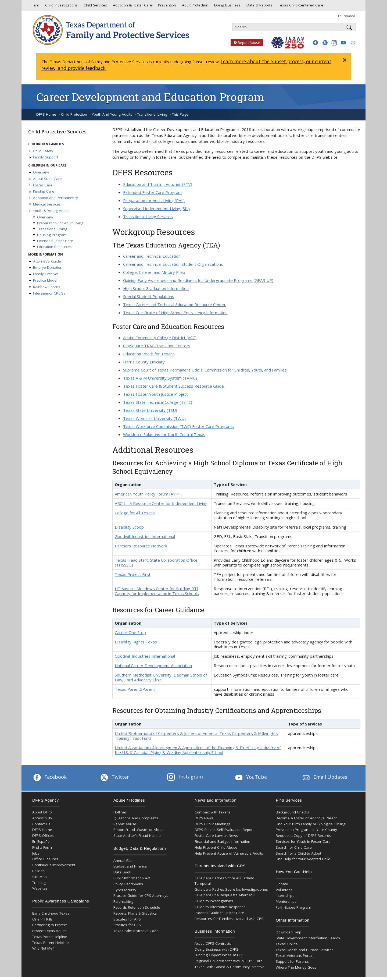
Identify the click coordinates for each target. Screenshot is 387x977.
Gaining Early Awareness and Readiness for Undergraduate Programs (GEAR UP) (198, 280)
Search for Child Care (294, 847)
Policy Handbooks (128, 884)
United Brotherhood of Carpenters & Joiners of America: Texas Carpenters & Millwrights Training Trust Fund (196, 736)
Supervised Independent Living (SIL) (156, 208)
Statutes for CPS (127, 924)
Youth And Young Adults (112, 114)
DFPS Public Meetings (212, 824)
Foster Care (42, 185)
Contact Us (41, 824)
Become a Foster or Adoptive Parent (306, 818)
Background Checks (292, 812)
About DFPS (42, 812)
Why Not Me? (43, 948)
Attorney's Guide (47, 261)
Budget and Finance (130, 866)
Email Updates (324, 777)
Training (39, 882)
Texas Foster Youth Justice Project (155, 394)
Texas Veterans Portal (294, 955)
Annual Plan (123, 860)
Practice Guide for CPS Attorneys (140, 895)
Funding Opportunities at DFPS (220, 955)
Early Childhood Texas (50, 913)
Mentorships (286, 901)
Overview (41, 172)
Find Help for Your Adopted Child (303, 858)
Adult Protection (194, 6)
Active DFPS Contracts (213, 943)
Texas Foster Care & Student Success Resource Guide (173, 386)
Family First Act (45, 273)
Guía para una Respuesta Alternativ (225, 895)
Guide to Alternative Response (220, 906)
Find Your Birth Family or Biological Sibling (310, 824)
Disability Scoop (129, 527)
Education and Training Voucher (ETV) (157, 184)
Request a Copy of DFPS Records (303, 835)
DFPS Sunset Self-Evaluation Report (224, 829)
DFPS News (204, 818)
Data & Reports (258, 6)
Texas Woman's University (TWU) (154, 418)
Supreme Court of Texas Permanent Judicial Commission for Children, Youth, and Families (205, 370)
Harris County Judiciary (144, 361)
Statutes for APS (127, 919)
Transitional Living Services (148, 216)
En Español (346, 16)
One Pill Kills (42, 919)
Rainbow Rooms (46, 286)
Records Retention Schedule (136, 907)
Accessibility (42, 818)
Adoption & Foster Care (132, 6)
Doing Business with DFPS (216, 949)
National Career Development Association (153, 665)
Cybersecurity (124, 889)
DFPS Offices (43, 835)
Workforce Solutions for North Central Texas (164, 434)
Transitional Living (152, 114)
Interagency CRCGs (49, 293)
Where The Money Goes (296, 967)
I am (34, 6)
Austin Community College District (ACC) (159, 337)
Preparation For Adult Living (60, 223)
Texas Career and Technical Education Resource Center (174, 304)
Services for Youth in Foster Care (303, 841)
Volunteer (284, 889)
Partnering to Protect (49, 924)
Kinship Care (43, 191)
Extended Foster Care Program (152, 192)
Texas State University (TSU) (150, 410)
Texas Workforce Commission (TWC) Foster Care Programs (178, 426)
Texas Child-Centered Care (300, 6)
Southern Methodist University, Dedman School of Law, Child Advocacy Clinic (161, 677)
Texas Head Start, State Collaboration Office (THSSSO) (156, 562)
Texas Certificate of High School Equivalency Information (175, 312)
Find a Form (42, 847)
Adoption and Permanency (55, 197)
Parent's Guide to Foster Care (219, 912)
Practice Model (45, 280)
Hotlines (120, 812)
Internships (285, 895)
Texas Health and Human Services (305, 949)
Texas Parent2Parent (135, 689)
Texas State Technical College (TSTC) (157, 402)
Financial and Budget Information (222, 841)
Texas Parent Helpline (50, 942)
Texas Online (287, 943)
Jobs (35, 853)
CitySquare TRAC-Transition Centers (156, 345)
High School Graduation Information (156, 288)
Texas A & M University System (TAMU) (160, 378)
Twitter (114, 777)
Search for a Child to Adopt (298, 853)
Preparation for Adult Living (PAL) (154, 200)
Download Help (288, 932)
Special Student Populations (148, 296)
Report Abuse (245, 42)
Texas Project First (132, 574)
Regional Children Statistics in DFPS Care (229, 960)
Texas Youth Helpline (49, 936)
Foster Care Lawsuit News (216, 835)
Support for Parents (292, 961)
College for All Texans (135, 512)
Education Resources (54, 246)
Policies (38, 870)
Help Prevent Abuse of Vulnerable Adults (229, 853)
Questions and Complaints (135, 818)
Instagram (185, 776)
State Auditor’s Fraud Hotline (137, 835)
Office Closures (45, 858)
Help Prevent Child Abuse (216, 847)
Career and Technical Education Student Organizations (173, 264)
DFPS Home (46, 114)
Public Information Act (131, 878)
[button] (315, 42)
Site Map (39, 876)
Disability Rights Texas (136, 642)
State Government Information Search (308, 938)
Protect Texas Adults (49, 930)
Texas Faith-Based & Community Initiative (229, 966)
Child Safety (43, 150)
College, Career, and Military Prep (154, 272)
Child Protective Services (57, 131)
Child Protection (74, 114)
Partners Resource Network (141, 545)
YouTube (250, 777)
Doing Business (227, 6)
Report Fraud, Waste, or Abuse (138, 829)
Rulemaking (123, 901)
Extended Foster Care (55, 240)
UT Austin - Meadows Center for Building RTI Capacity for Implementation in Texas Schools (157, 591)
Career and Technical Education (152, 256)
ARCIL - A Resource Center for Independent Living (161, 503)
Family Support (45, 157)
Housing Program (52, 234)
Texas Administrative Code (136, 930)
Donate (282, 884)
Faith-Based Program (293, 907)
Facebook (49, 777)
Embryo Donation (47, 267)
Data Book (122, 872)
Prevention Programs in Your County (306, 829)
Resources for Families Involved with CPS (229, 918)
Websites (40, 888)
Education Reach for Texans (149, 353)
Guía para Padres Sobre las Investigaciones (231, 889)
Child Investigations (61, 6)
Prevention (166, 6)
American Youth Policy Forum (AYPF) (148, 494)
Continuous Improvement (53, 864)
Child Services (94, 6)
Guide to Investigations (214, 900)
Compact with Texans (213, 812)
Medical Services (47, 204)
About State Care (47, 178)
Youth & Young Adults (51, 210)
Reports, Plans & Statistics (135, 913)
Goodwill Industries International (145, 536)
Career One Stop (130, 632)
